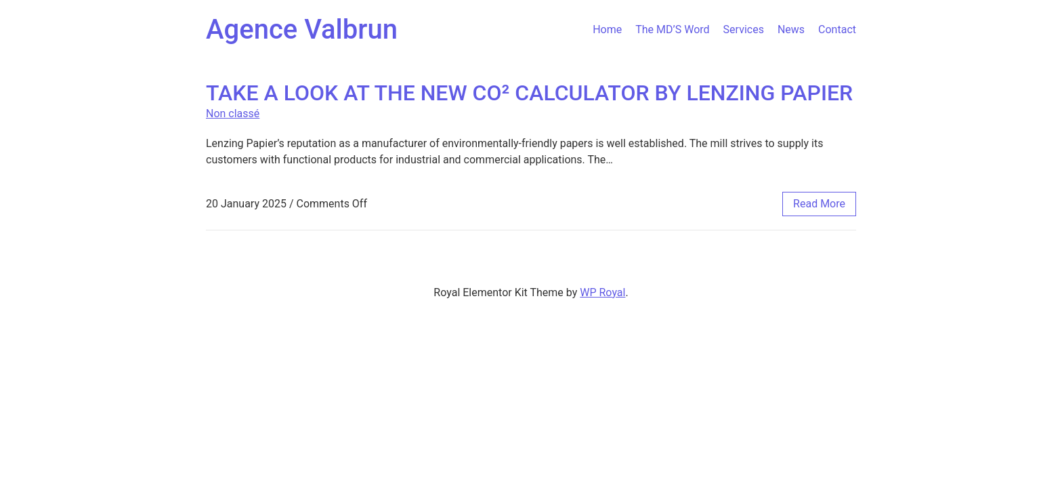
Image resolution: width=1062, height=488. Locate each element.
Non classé (232, 113)
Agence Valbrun (302, 29)
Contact (837, 29)
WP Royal (602, 292)
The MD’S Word (672, 29)
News (791, 29)
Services (743, 29)
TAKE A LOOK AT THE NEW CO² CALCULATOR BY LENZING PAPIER (529, 93)
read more (819, 203)
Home (607, 29)
